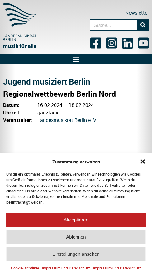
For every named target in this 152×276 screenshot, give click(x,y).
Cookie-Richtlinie (25, 268)
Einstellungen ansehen (76, 255)
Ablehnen (76, 237)
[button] (143, 162)
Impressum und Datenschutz (66, 268)
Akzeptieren (76, 220)
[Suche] (143, 25)
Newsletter (137, 12)
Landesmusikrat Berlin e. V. (67, 120)
